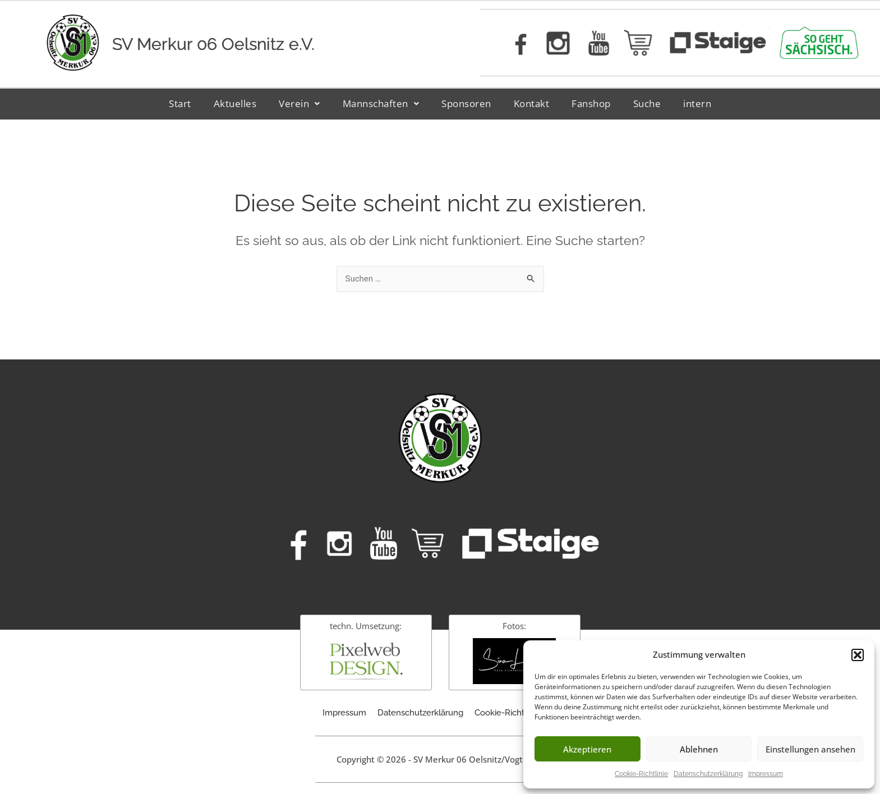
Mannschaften (381, 103)
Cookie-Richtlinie (641, 774)
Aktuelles (235, 103)
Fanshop (591, 103)
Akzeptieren (587, 749)
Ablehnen (699, 749)
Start (180, 103)
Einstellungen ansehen (810, 749)
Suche (647, 103)
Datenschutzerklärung (708, 774)
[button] (857, 655)
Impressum (765, 774)
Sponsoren (466, 103)
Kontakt (532, 103)
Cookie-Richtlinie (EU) (516, 713)
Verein (299, 103)
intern (697, 103)
